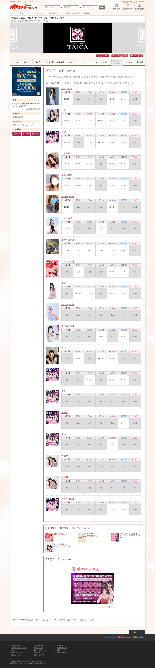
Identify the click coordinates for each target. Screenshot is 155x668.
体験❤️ (64, 477)
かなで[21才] (67, 304)
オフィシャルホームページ (22, 125)
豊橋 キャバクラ (39, 655)
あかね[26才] (67, 196)
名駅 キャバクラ (62, 650)
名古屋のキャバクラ (49, 620)
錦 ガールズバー (62, 647)
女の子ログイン (124, 637)
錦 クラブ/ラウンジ (40, 650)
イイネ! (102, 56)
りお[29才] (66, 218)
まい (63, 434)
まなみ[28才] (67, 326)
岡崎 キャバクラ (39, 652)
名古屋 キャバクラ (17, 645)
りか (63, 369)
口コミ (136, 56)
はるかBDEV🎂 (60, 534)
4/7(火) (78, 92)
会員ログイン (110, 637)
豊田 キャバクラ (16, 652)
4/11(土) (124, 92)
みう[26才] (66, 88)
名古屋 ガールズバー (40, 645)
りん (63, 110)
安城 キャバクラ (62, 652)
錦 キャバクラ (38, 647)
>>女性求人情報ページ (106, 607)
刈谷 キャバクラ (16, 655)
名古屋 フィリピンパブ (18, 647)
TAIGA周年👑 (92, 536)
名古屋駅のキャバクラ (87, 620)
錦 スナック (15, 650)
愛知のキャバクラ (33, 620)
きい (63, 347)
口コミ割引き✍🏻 (60, 544)
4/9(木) (101, 92)
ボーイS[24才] (68, 239)
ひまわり (65, 153)
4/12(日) (135, 92)
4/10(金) (112, 92)
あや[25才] (66, 175)
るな (63, 391)
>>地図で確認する (33, 109)
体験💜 (64, 455)
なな (63, 131)
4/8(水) (89, 92)
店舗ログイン (138, 637)
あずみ (64, 412)
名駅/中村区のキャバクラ (68, 620)
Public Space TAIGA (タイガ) (26, 18)
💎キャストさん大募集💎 (129, 534)
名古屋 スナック (62, 645)
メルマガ (116, 56)
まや (63, 283)
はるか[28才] (67, 261)
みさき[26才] (67, 499)
